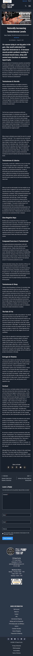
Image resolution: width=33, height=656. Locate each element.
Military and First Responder (16, 621)
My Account (25, 1)
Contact (16, 614)
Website (5, 529)
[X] (18, 639)
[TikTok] (24, 639)
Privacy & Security (16, 645)
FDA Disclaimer (16, 648)
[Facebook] (11, 639)
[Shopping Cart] (29, 1)
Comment (5, 494)
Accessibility (16, 650)
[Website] (16, 528)
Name (5, 515)
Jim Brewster (13, 40)
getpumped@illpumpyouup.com (16, 564)
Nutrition (16, 37)
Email (4, 522)
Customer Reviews (16, 628)
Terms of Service (16, 653)
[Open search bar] (25, 6)
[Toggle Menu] (29, 6)
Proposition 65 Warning (16, 633)
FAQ (16, 616)
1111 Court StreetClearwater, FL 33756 (17, 560)
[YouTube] (15, 639)
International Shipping (16, 619)
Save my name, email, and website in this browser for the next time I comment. (16, 533)
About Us (16, 611)
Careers (16, 626)
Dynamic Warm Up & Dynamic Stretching (8, 478)
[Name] (16, 515)
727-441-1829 (16, 566)
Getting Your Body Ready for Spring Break (24, 478)
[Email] (16, 521)
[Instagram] (8, 639)
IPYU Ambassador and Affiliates (16, 623)
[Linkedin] (21, 639)
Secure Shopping (16, 631)
